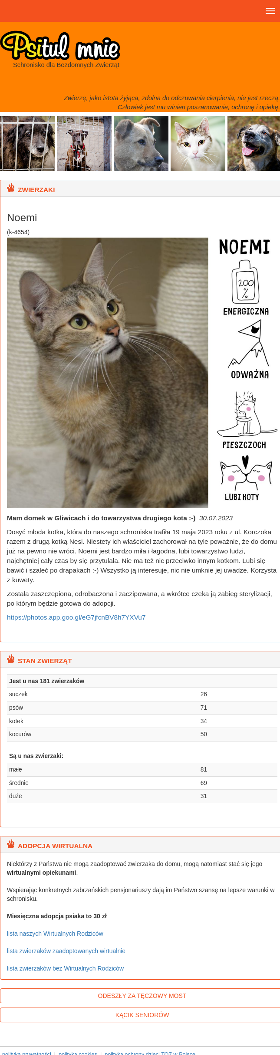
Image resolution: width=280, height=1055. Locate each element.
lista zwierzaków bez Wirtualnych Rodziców (65, 968)
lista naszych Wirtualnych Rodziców (55, 933)
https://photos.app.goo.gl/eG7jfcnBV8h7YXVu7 (76, 617)
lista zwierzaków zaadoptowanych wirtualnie (66, 950)
